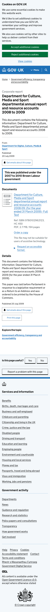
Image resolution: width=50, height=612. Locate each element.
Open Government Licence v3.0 (19, 579)
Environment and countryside (18, 454)
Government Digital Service (17, 566)
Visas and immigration (14, 476)
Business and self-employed (17, 411)
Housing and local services (16, 460)
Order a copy (21, 232)
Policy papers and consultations (19, 520)
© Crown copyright (25, 604)
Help (4, 549)
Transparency (9, 526)
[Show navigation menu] (35, 70)
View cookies (25, 61)
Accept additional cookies (25, 47)
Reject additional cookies (25, 54)
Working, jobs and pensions (17, 481)
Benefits (6, 400)
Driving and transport (13, 438)
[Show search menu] (46, 70)
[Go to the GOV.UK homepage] (13, 69)
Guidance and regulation (15, 510)
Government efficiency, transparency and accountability (28, 80)
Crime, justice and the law (16, 427)
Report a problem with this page (25, 371)
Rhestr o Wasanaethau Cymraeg (19, 562)
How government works (15, 531)
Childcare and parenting (15, 416)
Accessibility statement (15, 553)
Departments (9, 499)
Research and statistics (15, 515)
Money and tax (10, 465)
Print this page (13, 317)
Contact (34, 553)
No (44, 360)
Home (5, 79)
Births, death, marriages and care (20, 406)
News (5, 504)
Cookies (24, 549)
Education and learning (14, 443)
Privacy (14, 549)
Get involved (9, 536)
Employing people (11, 449)
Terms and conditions (13, 557)
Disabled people (11, 433)
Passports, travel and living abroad (21, 470)
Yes (31, 360)
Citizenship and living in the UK (18, 422)
